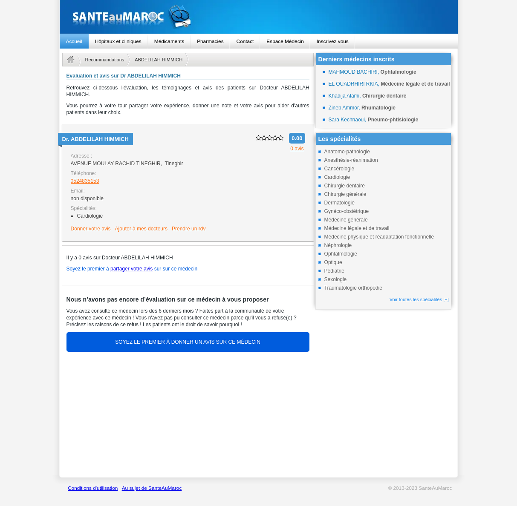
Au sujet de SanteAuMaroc (152, 488)
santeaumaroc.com (259, 17)
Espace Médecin (284, 41)
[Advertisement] (188, 415)
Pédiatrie (334, 271)
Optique (333, 262)
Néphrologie (338, 245)
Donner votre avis (91, 229)
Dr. (95, 139)
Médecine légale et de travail (357, 228)
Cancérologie (339, 169)
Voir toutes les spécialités (419, 299)
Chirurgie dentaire (344, 186)
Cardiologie (337, 177)
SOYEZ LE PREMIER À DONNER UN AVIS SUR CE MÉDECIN (187, 342)
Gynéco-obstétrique (346, 211)
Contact (245, 41)
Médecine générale (346, 220)
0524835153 (85, 181)
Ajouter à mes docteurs (141, 229)
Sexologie (335, 279)
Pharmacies (210, 41)
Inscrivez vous (333, 41)
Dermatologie (339, 203)
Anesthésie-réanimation (351, 160)
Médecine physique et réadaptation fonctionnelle (379, 237)
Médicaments (169, 41)
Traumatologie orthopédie (353, 288)
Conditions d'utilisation (93, 488)
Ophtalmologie (340, 254)
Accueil (74, 41)
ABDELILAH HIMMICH (158, 59)
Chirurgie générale (345, 194)
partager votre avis (131, 269)
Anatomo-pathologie (347, 152)
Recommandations (104, 59)
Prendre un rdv (188, 229)
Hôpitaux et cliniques (118, 41)
